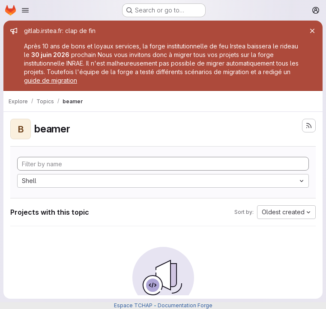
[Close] (312, 31)
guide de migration (50, 80)
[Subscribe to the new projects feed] (309, 125)
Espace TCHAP (133, 305)
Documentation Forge (185, 305)
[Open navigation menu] (25, 10)
